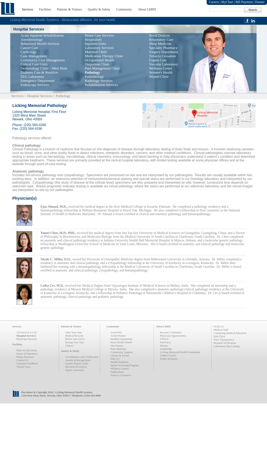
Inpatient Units (95, 44)
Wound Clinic (159, 77)
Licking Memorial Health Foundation (180, 352)
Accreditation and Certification (81, 356)
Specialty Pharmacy (163, 48)
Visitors (69, 345)
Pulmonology (94, 77)
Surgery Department (163, 52)
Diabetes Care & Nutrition (39, 72)
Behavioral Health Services (40, 44)
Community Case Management (43, 60)
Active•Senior (117, 335)
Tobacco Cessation (162, 56)
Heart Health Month (121, 342)
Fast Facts (165, 342)
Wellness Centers (119, 368)
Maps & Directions (26, 350)
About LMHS (147, 9)
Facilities (45, 9)
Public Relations (169, 358)
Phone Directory (25, 356)
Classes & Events (119, 355)
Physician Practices (26, 339)
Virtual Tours (23, 366)
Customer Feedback (27, 363)
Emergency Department (37, 81)
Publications (117, 371)
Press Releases (118, 348)
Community (124, 9)
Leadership (166, 348)
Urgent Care (158, 60)
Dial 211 (115, 358)
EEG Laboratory (32, 77)
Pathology (92, 72)
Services (27, 9)
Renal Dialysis (159, 35)
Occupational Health (99, 60)
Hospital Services (39, 96)
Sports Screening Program (124, 365)
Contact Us (22, 360)
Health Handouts (119, 362)
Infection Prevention (76, 366)
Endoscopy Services (35, 85)
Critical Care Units (34, 64)
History (164, 345)
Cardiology (29, 52)
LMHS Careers (168, 355)
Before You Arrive (75, 339)
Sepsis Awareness (74, 370)
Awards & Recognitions (78, 360)
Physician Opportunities (173, 335)
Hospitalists (93, 40)
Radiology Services (99, 81)
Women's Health (161, 72)
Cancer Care (29, 48)
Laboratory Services (99, 48)
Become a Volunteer (171, 332)
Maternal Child (95, 52)
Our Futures (116, 345)
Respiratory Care (161, 40)
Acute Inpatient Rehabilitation (42, 35)
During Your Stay (74, 342)
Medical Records (74, 335)
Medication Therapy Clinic (104, 56)
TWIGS (164, 339)
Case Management (34, 56)
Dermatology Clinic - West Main (44, 68)
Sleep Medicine (160, 44)
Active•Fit (116, 332)
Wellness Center (160, 68)
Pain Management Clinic (102, 68)
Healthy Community (121, 339)
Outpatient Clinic (97, 64)
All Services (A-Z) (26, 332)
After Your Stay (73, 332)
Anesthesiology (32, 40)
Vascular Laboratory (163, 64)
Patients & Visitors (69, 9)
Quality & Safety (99, 9)
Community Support (121, 352)
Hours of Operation (26, 353)
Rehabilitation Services (101, 85)
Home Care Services (99, 35)
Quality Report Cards (76, 363)
